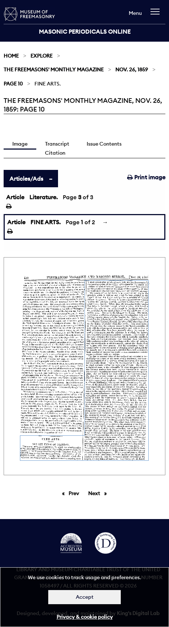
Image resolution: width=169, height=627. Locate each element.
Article (15, 197)
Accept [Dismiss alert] (85, 597)
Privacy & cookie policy (85, 617)
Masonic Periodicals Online (85, 31)
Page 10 (13, 83)
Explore (41, 56)
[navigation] (157, 15)
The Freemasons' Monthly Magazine (54, 69)
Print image (146, 177)
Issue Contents (104, 144)
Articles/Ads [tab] (26, 178)
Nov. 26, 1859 (131, 69)
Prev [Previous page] (75, 493)
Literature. (43, 197)
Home (11, 56)
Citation (55, 153)
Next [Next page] (99, 493)
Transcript (57, 144)
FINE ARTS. (45, 222)
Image (20, 144)
